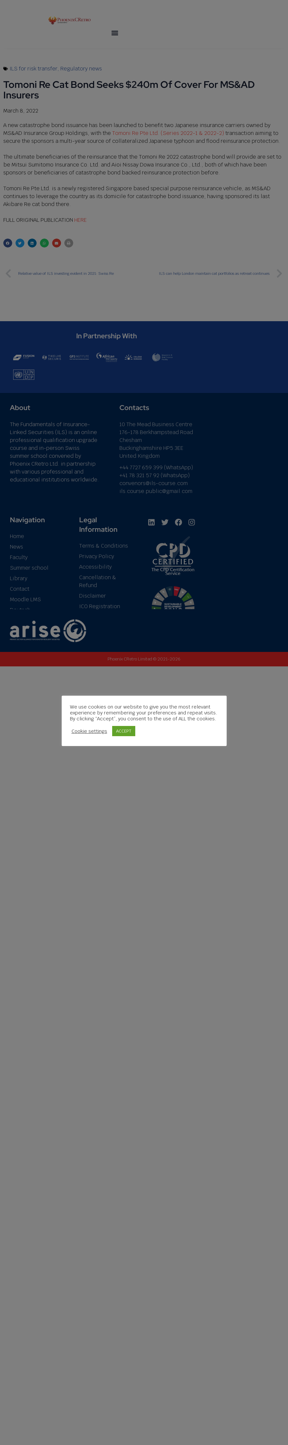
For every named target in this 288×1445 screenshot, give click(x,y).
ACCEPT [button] (146, 737)
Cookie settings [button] (112, 737)
